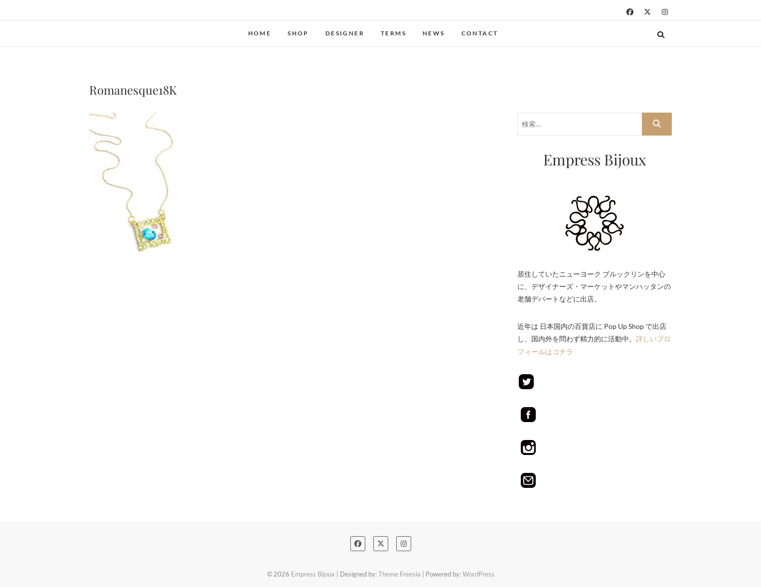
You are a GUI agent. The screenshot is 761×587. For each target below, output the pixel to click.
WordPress (478, 574)
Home (260, 33)
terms (393, 33)
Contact (479, 33)
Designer (344, 33)
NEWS (434, 33)
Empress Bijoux (313, 574)
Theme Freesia (399, 574)
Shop (298, 33)
